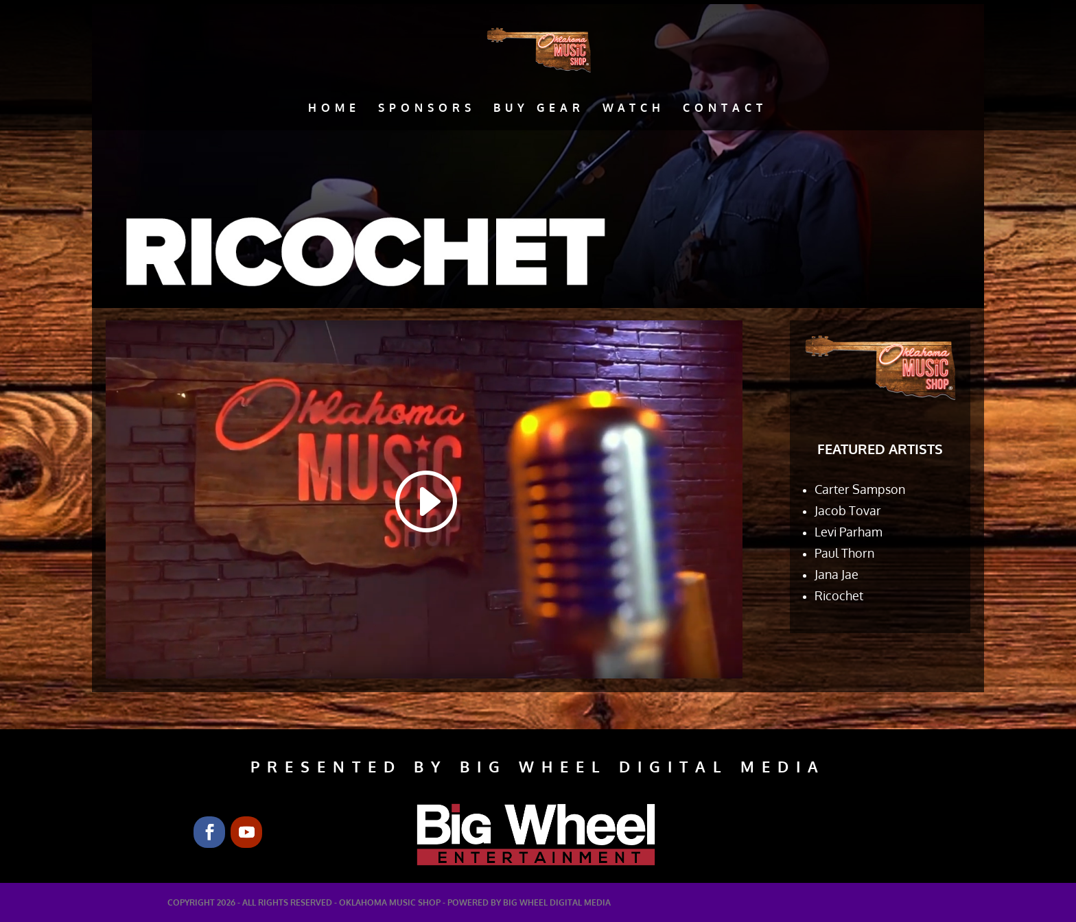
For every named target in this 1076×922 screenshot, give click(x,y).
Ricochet (839, 595)
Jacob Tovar (848, 510)
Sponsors (427, 109)
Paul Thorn (844, 552)
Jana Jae (836, 574)
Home (334, 109)
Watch (634, 109)
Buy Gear (539, 109)
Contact (725, 109)
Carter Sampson (860, 489)
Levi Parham (848, 531)
